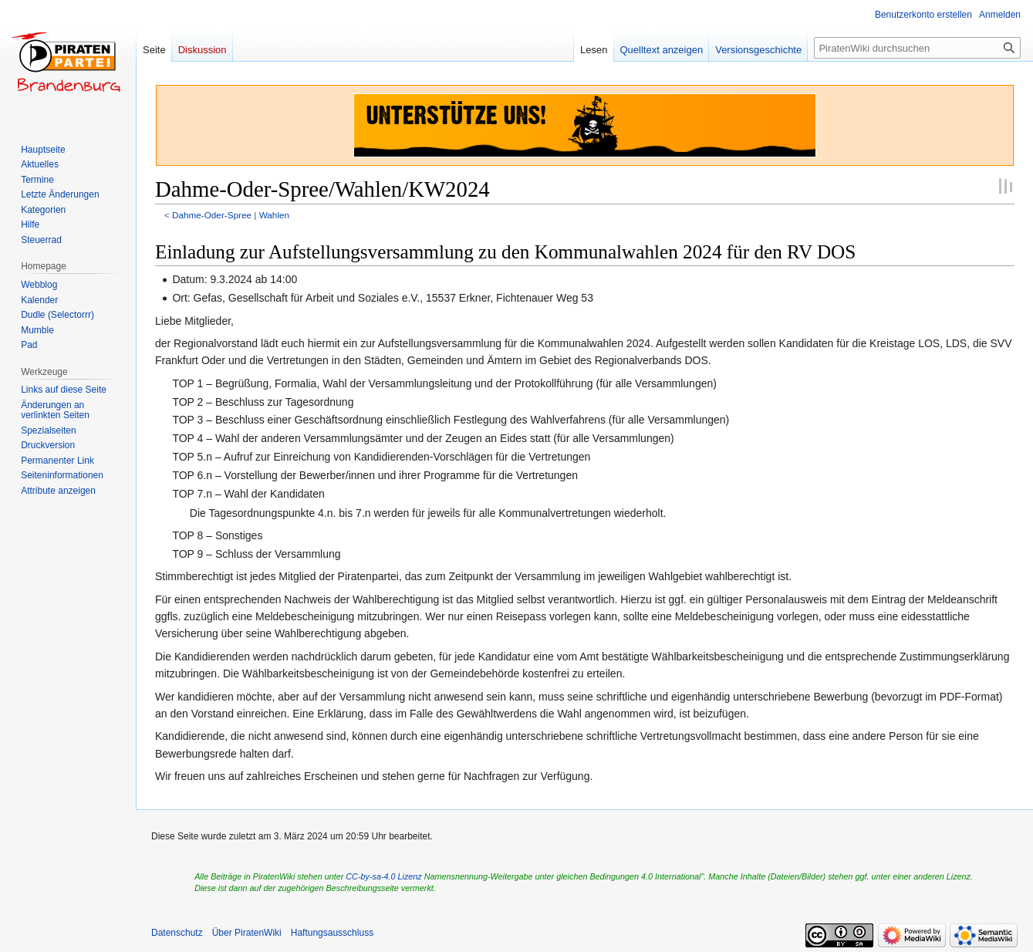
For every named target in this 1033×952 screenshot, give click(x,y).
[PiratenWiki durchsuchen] (917, 48)
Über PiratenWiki (247, 932)
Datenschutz (177, 932)
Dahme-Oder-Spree (211, 215)
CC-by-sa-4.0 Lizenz (383, 876)
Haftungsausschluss (332, 932)
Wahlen (274, 215)
